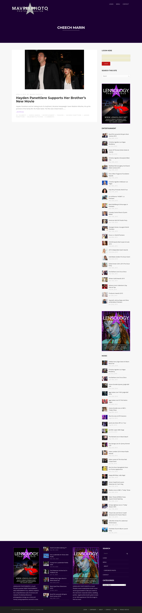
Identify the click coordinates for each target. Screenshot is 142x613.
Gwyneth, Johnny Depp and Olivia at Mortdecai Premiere (119, 301)
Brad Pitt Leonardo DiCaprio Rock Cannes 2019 (58, 595)
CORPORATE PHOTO (110, 570)
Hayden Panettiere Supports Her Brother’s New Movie (51, 99)
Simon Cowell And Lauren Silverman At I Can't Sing (116, 483)
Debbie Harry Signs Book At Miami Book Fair (58, 579)
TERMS (115, 609)
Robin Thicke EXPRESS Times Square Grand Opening (117, 498)
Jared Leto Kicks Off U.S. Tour (117, 423)
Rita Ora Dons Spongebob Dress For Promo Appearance (118, 468)
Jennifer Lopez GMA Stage (116, 430)
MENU (118, 4)
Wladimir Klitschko (35, 117)
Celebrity (22, 115)
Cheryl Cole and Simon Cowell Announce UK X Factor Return (118, 514)
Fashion (60, 115)
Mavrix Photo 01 (36, 94)
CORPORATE (93, 609)
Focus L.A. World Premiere (116, 235)
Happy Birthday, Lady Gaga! (117, 475)
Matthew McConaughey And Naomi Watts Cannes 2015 (119, 167)
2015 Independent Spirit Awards (118, 250)
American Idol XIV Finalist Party (118, 220)
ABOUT (106, 566)
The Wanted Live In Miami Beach (118, 437)
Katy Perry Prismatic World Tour (118, 190)
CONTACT (126, 4)
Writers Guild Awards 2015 (117, 278)
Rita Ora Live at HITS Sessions (117, 416)
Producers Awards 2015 (116, 293)
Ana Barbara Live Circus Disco (118, 272)
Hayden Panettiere (73, 115)
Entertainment (49, 115)
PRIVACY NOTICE (124, 609)
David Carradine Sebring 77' (58, 548)
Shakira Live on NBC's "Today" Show (119, 490)
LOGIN (111, 4)
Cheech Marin (34, 115)
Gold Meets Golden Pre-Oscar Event (119, 257)
